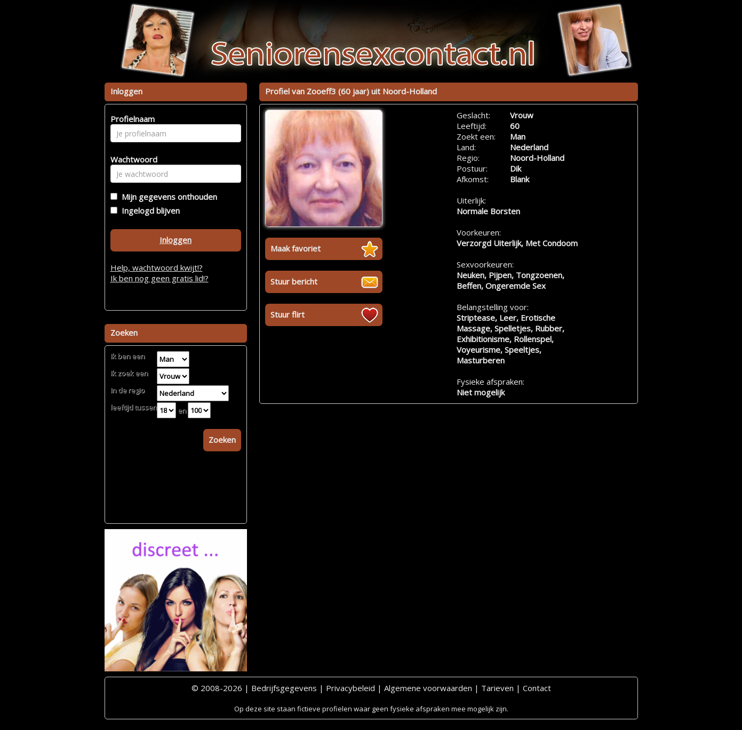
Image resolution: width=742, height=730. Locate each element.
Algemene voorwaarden (428, 688)
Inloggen (175, 239)
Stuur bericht (293, 281)
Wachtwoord (130, 159)
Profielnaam (130, 118)
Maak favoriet (295, 248)
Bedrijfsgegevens (284, 688)
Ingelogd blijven (148, 210)
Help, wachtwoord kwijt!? (156, 267)
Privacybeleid (350, 688)
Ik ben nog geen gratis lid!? (159, 278)
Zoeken (222, 439)
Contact (537, 688)
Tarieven (497, 688)
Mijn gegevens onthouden (167, 196)
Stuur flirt (287, 314)
